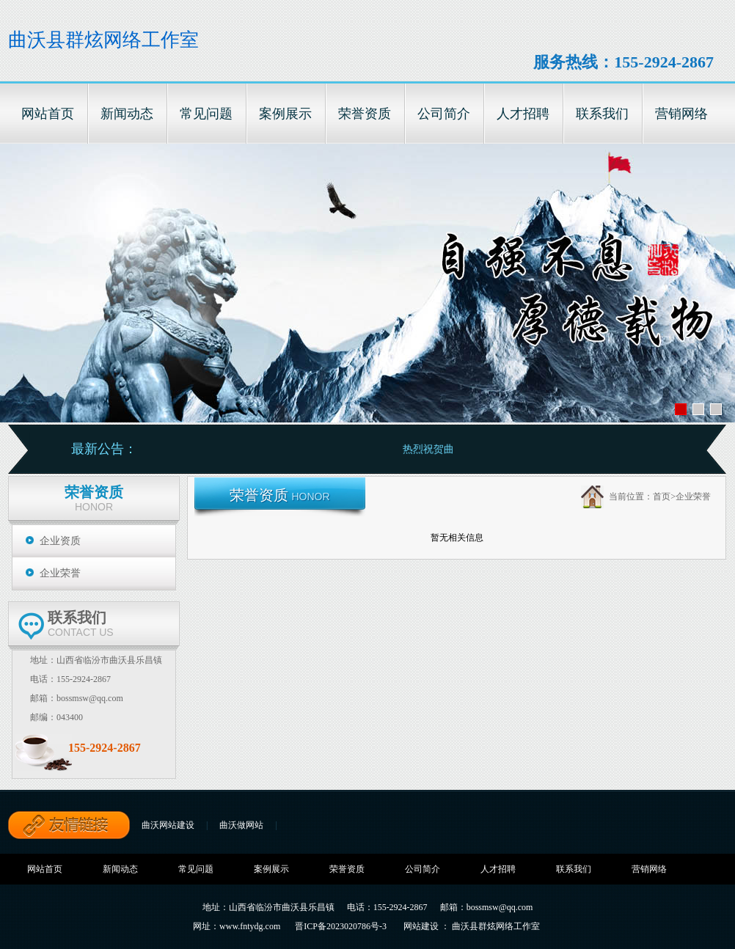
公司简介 (422, 869)
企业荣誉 (60, 573)
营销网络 (649, 869)
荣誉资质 (347, 869)
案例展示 (271, 869)
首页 (661, 496)
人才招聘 (498, 869)
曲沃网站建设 (168, 825)
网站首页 (44, 869)
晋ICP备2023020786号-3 (341, 926)
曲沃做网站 (241, 825)
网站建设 (421, 926)
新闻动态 (120, 869)
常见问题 (195, 869)
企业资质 (60, 540)
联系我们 (573, 869)
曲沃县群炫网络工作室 (103, 40)
